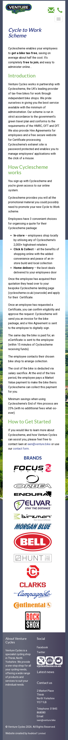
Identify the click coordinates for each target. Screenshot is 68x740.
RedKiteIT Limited (37, 733)
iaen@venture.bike (39, 444)
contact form (21, 448)
